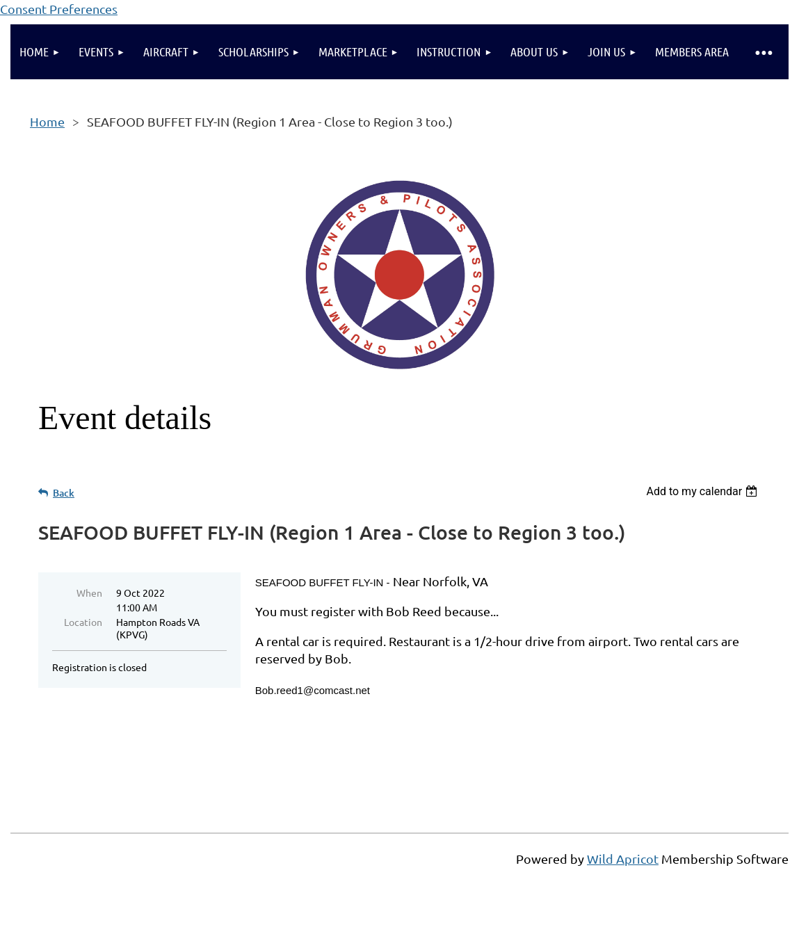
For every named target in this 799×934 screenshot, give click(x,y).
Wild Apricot (623, 858)
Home (47, 121)
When (89, 592)
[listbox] (703, 491)
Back (63, 492)
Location (83, 621)
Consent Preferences (59, 8)
